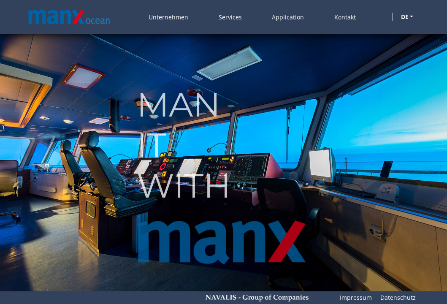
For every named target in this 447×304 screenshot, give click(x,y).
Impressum (356, 297)
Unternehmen (168, 17)
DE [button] (405, 17)
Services (230, 17)
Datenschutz (398, 297)
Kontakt (345, 17)
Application (288, 17)
